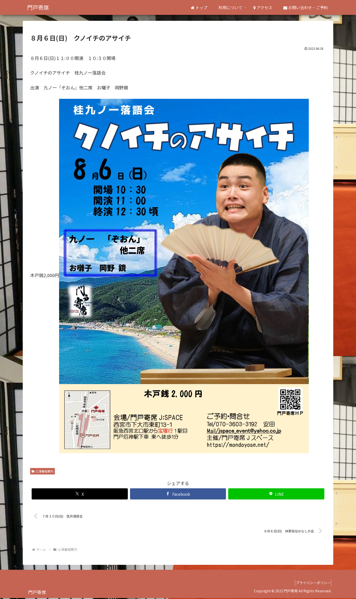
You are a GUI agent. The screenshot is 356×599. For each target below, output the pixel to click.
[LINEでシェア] (276, 493)
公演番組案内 (42, 471)
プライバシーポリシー (311, 583)
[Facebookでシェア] (178, 493)
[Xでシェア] (80, 493)
